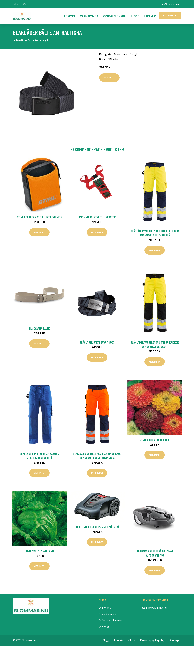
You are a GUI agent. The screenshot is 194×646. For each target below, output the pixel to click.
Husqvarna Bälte (39, 328)
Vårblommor (89, 16)
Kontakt (118, 640)
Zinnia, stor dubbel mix (154, 440)
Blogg (135, 16)
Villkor (131, 640)
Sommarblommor (114, 16)
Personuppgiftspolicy (152, 640)
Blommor (69, 16)
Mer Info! (109, 77)
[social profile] (24, 4)
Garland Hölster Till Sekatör (97, 217)
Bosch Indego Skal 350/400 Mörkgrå (97, 527)
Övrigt (133, 54)
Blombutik (170, 15)
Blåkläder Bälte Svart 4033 (97, 342)
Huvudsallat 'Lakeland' (39, 551)
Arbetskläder (121, 54)
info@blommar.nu (170, 4)
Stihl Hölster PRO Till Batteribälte (39, 217)
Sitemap (174, 640)
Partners (150, 16)
